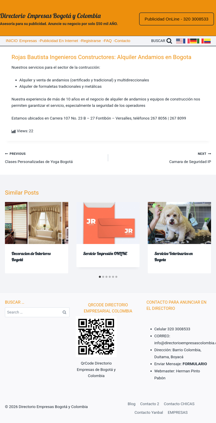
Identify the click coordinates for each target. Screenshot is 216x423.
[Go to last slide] (12, 237)
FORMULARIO (195, 363)
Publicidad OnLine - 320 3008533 (176, 19)
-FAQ (107, 41)
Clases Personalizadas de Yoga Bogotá (54, 157)
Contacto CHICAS (179, 403)
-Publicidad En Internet (58, 41)
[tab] (100, 277)
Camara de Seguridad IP (161, 157)
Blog (131, 403)
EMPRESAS (178, 412)
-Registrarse (90, 41)
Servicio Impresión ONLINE (105, 253)
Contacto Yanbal (148, 412)
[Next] (203, 237)
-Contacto (121, 41)
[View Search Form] (161, 41)
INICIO (12, 41)
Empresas (28, 41)
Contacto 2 (149, 403)
